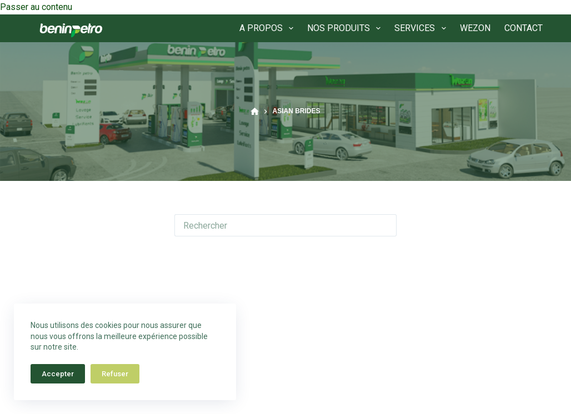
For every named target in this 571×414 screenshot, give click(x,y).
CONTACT (523, 28)
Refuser (115, 374)
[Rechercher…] (274, 225)
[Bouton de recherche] (385, 225)
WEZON (475, 28)
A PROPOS (268, 28)
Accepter (58, 374)
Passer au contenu (36, 7)
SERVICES (422, 28)
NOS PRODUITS (346, 28)
